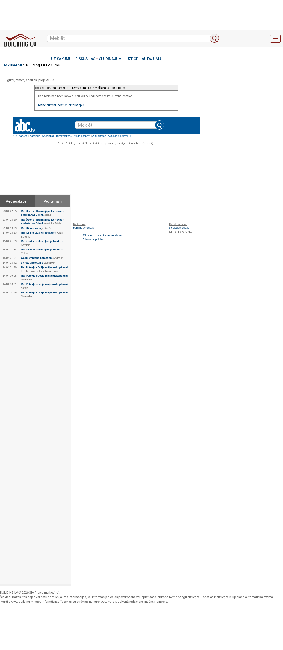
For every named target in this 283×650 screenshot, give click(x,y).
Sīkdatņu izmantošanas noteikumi (102, 235)
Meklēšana (102, 87)
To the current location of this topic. (61, 105)
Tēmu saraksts (82, 87)
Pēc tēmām (52, 201)
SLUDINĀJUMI (111, 59)
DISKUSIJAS (85, 59)
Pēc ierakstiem (17, 201)
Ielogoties (119, 87)
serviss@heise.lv (179, 227)
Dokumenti (12, 65)
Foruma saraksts (57, 87)
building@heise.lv (83, 227)
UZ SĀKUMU (61, 59)
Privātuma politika (93, 239)
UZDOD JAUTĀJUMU (143, 59)
